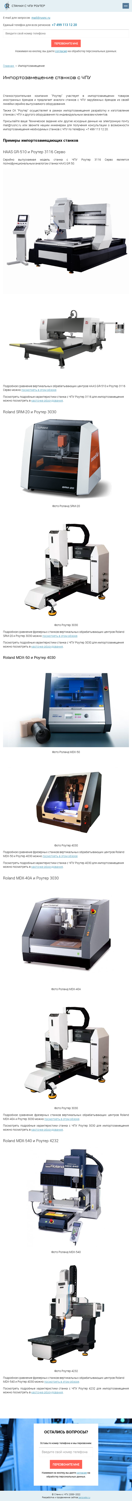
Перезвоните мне (66, 43)
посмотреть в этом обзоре (38, 390)
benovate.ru (84, 1497)
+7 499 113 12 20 (64, 25)
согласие (61, 51)
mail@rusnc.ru (40, 18)
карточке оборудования (47, 400)
